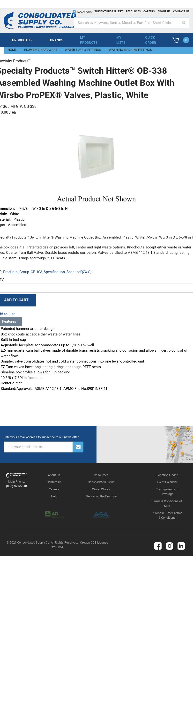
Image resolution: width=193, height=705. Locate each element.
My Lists (120, 40)
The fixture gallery (109, 11)
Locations (84, 11)
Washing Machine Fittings (130, 49)
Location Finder (167, 475)
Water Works (101, 489)
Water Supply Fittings (83, 49)
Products (21, 40)
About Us (54, 475)
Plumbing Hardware (40, 49)
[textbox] (131, 22)
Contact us (181, 11)
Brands (56, 40)
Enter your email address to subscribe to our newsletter (41, 437)
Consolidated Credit (101, 482)
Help (54, 496)
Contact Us (54, 482)
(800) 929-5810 (16, 486)
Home (12, 49)
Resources (133, 11)
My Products (88, 40)
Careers (149, 11)
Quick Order (150, 40)
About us (164, 11)
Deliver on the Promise (101, 496)
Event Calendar (167, 482)
